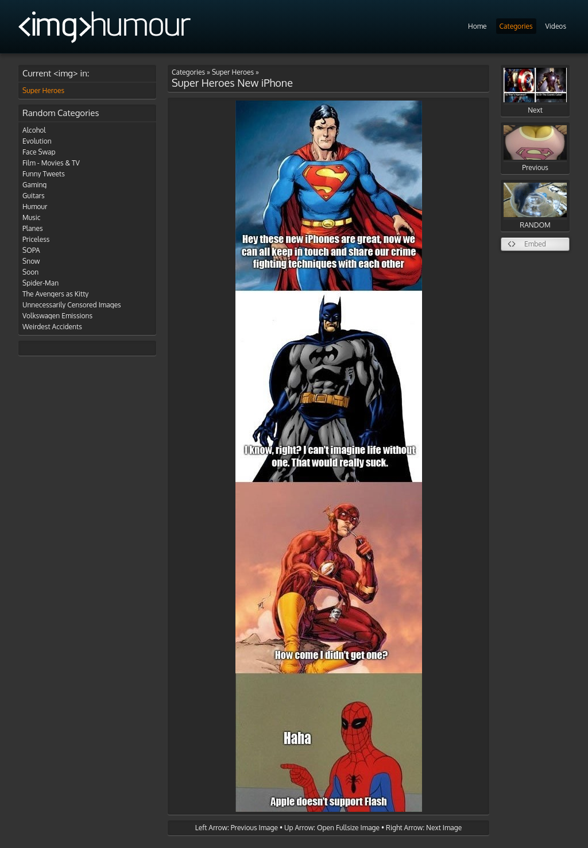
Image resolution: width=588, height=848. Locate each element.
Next (535, 91)
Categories (516, 26)
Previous (535, 148)
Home (477, 26)
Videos (556, 26)
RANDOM (535, 206)
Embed (535, 244)
